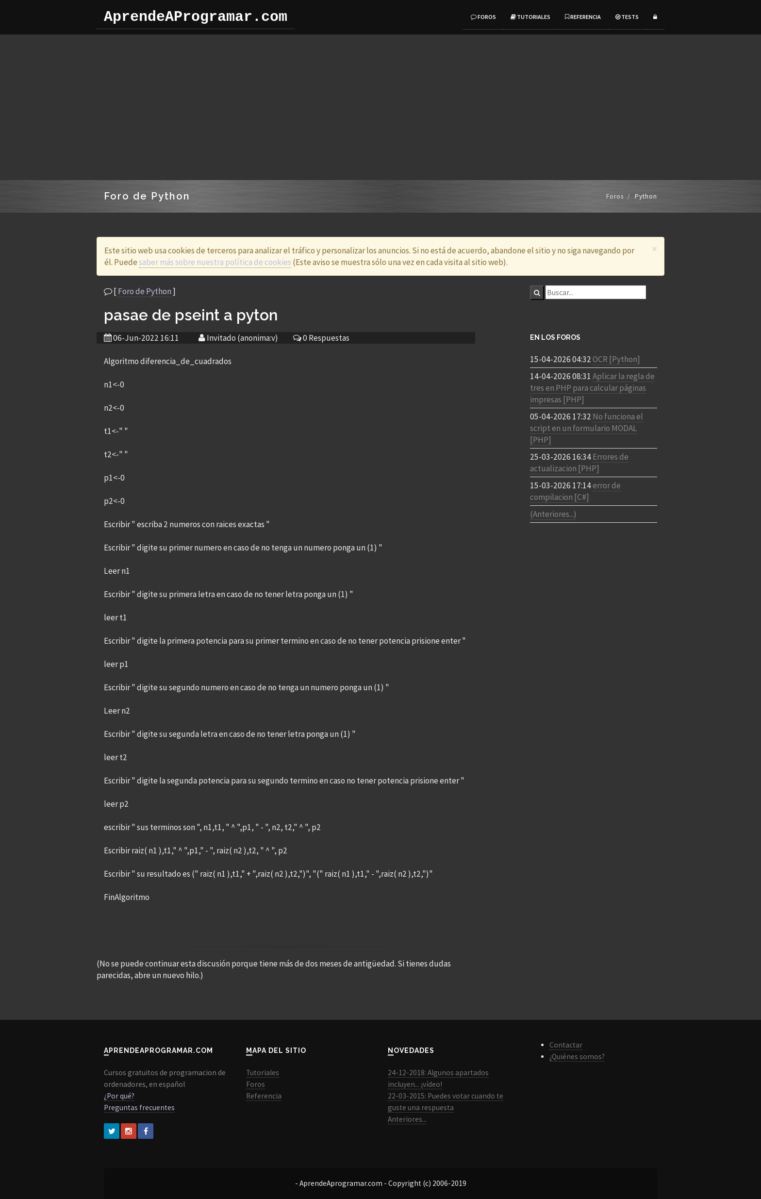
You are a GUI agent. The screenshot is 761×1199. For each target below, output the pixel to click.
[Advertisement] (380, 107)
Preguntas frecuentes (139, 1107)
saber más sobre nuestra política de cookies (215, 262)
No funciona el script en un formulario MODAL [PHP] (586, 428)
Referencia (583, 16)
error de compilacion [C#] (575, 491)
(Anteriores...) (553, 514)
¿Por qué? (119, 1095)
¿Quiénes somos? (577, 1056)
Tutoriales (530, 16)
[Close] (654, 249)
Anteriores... (407, 1119)
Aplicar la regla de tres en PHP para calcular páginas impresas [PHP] (592, 388)
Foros (483, 16)
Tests (627, 16)
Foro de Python (144, 291)
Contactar (565, 1044)
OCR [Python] (616, 359)
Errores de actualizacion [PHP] (579, 462)
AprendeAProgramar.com (195, 17)
